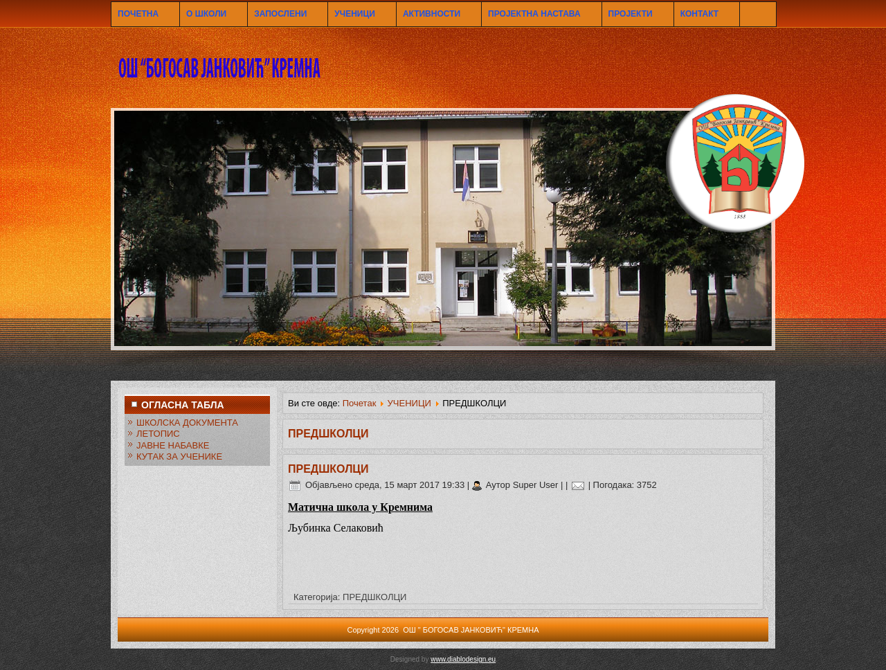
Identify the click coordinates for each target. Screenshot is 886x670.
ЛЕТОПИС (158, 433)
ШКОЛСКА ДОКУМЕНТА (187, 422)
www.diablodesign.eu (463, 659)
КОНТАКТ (699, 14)
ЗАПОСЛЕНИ (280, 14)
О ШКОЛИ (206, 14)
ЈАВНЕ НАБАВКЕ (172, 445)
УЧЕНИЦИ (354, 14)
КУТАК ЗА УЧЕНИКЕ (179, 456)
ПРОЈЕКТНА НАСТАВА (534, 14)
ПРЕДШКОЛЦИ (328, 469)
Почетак (360, 403)
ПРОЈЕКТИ (630, 14)
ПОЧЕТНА (138, 14)
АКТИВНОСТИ (431, 14)
